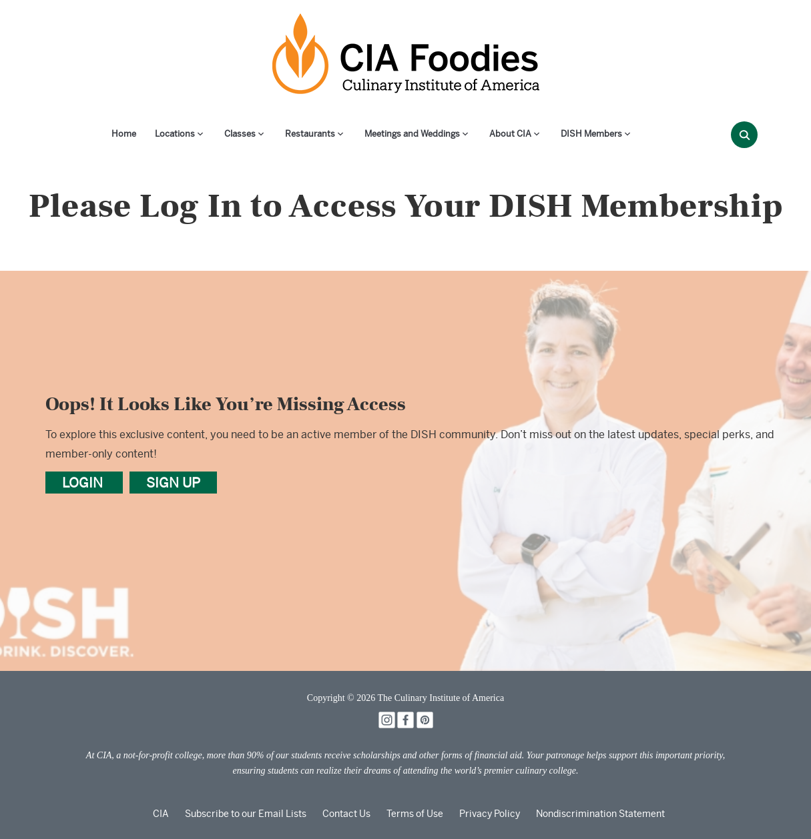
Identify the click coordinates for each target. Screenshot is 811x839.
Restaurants (310, 134)
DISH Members (591, 134)
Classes (240, 134)
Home (123, 134)
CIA (161, 813)
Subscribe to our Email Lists (245, 813)
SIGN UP (173, 482)
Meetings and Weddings (412, 134)
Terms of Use (414, 813)
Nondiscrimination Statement (600, 813)
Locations (175, 134)
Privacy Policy (489, 813)
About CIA (510, 134)
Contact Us (346, 813)
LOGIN (84, 482)
